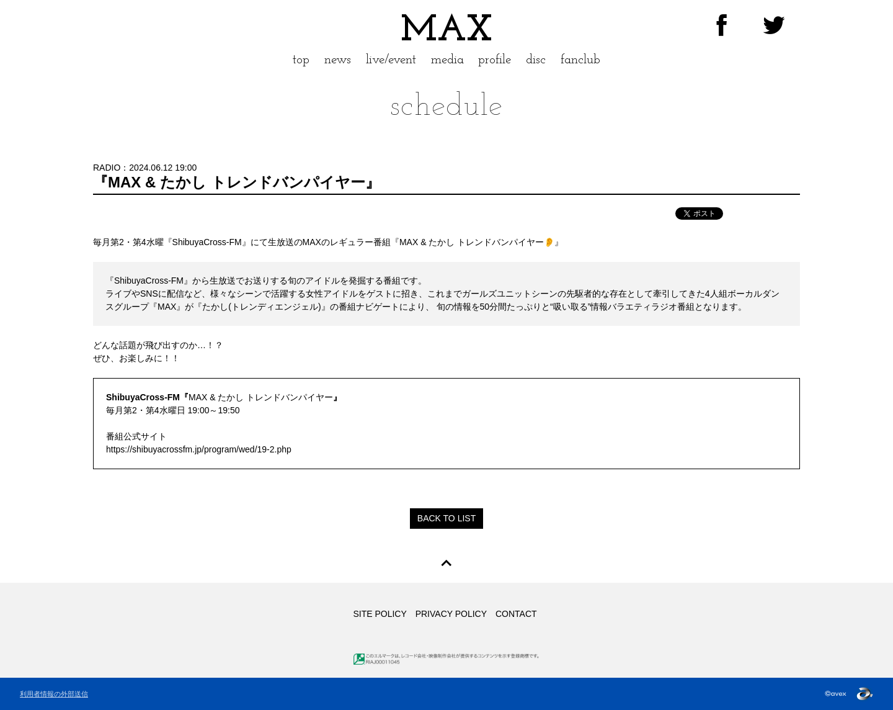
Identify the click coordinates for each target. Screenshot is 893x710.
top (301, 59)
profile (494, 59)
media (447, 59)
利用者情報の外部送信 (54, 694)
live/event (391, 59)
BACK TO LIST (446, 518)
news (337, 59)
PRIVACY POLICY (451, 614)
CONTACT (516, 614)
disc (536, 59)
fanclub (580, 59)
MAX (446, 31)
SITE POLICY (379, 614)
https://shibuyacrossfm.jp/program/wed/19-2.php (198, 449)
